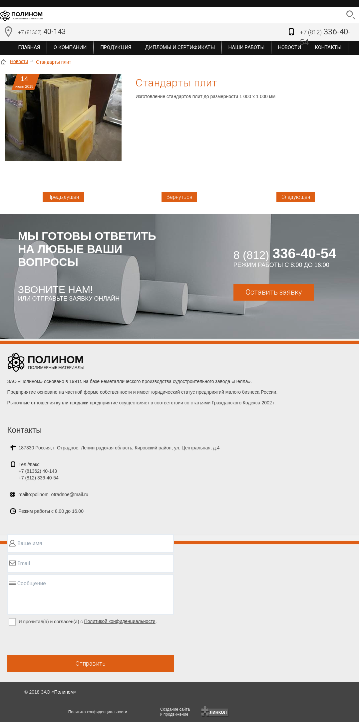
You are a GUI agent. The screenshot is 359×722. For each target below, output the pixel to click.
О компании (70, 47)
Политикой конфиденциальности (119, 621)
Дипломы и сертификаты (180, 47)
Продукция (115, 47)
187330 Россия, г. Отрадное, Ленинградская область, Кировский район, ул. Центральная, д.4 (119, 447)
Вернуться (179, 197)
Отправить (91, 663)
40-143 (42, 32)
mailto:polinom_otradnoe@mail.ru (54, 494)
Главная (29, 47)
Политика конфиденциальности (97, 712)
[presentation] (58, 641)
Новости (19, 61)
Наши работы (246, 47)
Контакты (24, 429)
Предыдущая (63, 197)
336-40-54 (325, 37)
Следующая (295, 197)
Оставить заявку (273, 292)
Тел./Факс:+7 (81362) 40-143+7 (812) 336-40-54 (39, 471)
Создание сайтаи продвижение (175, 712)
